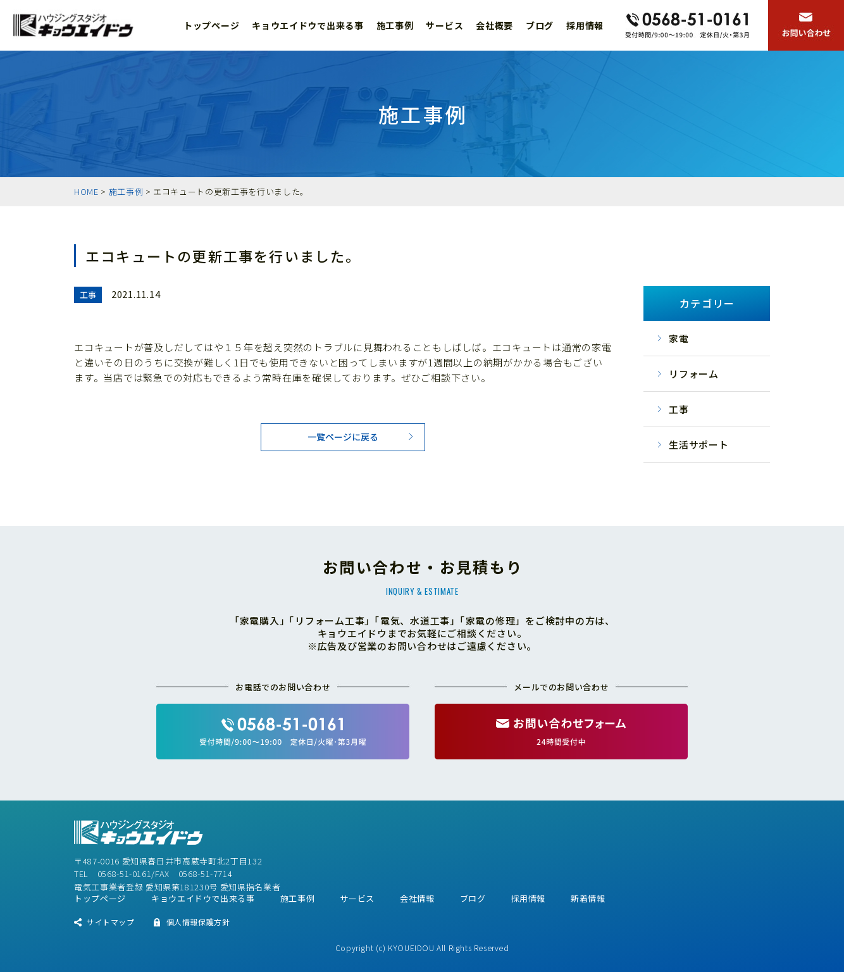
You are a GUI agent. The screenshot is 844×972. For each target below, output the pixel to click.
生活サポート (699, 444)
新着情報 (588, 898)
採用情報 (585, 25)
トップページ (211, 25)
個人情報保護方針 (198, 921)
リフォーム (694, 373)
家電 (679, 338)
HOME (86, 191)
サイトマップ (111, 921)
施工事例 (395, 25)
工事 (679, 409)
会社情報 (417, 898)
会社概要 (494, 25)
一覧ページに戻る (342, 436)
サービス (444, 25)
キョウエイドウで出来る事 (307, 25)
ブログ (540, 25)
